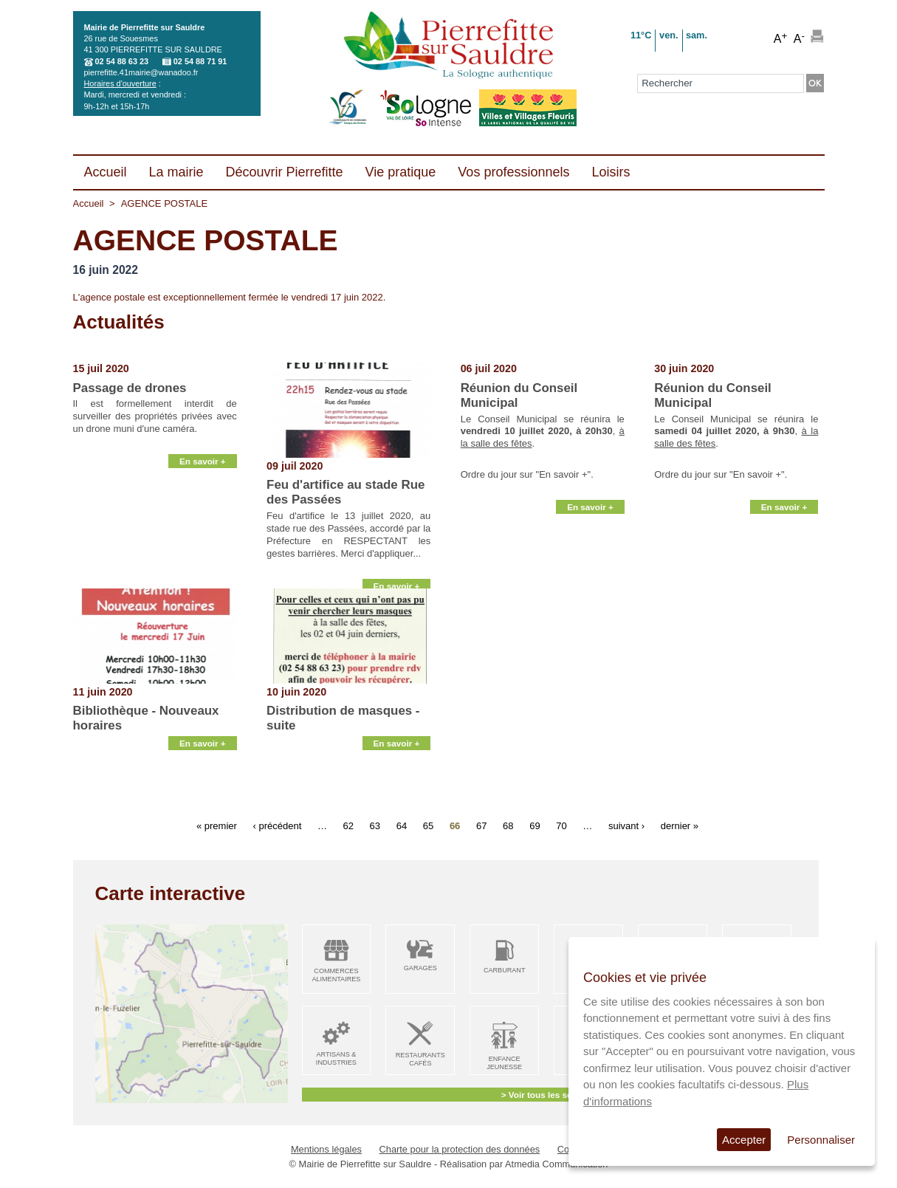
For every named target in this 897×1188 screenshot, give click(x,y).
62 (348, 825)
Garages (420, 968)
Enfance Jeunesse (504, 1063)
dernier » (679, 825)
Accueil (88, 203)
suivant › (626, 825)
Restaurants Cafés (420, 1059)
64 (401, 825)
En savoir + (202, 571)
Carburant (505, 970)
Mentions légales (326, 1149)
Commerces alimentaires (336, 975)
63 (375, 825)
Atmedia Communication (556, 1164)
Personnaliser (821, 1139)
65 (428, 825)
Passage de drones (130, 388)
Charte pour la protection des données (459, 1149)
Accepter (744, 1139)
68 (508, 825)
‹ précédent (276, 825)
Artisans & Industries (336, 1058)
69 (534, 825)
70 (561, 825)
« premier (216, 825)
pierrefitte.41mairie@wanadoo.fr (141, 72)
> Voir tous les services (549, 1094)
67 (481, 825)
